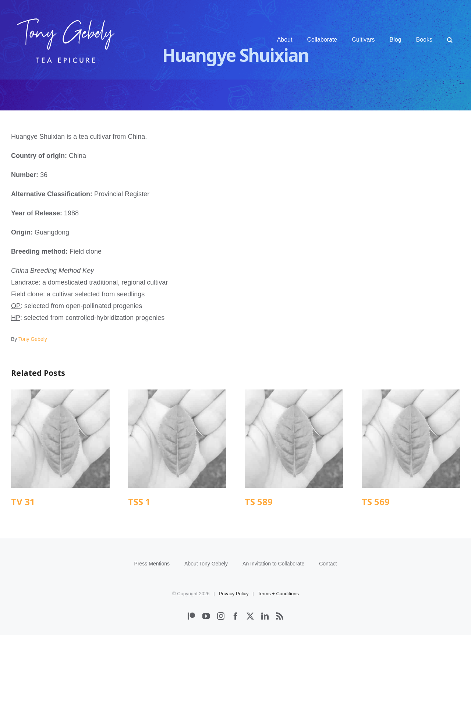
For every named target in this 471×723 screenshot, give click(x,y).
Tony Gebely (32, 339)
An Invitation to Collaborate (273, 652)
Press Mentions (152, 652)
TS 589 (259, 501)
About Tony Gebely (206, 652)
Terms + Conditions (278, 682)
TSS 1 (139, 501)
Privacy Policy (234, 682)
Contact (328, 652)
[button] (450, 40)
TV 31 (23, 501)
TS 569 (376, 501)
